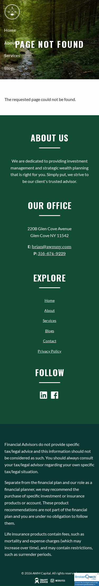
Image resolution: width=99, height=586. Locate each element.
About (10, 42)
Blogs (9, 68)
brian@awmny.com (51, 246)
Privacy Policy (49, 351)
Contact (12, 80)
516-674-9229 (52, 253)
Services (12, 55)
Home (10, 30)
